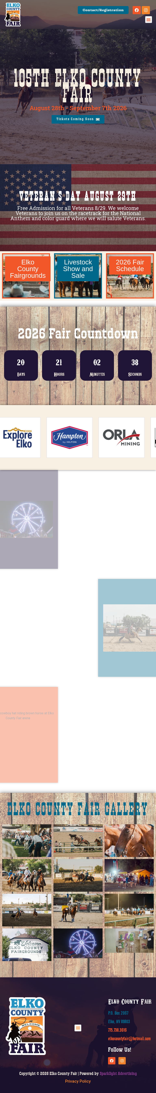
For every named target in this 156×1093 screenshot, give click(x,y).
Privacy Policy (78, 1081)
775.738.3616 (117, 1030)
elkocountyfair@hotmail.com (129, 1038)
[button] (148, 19)
